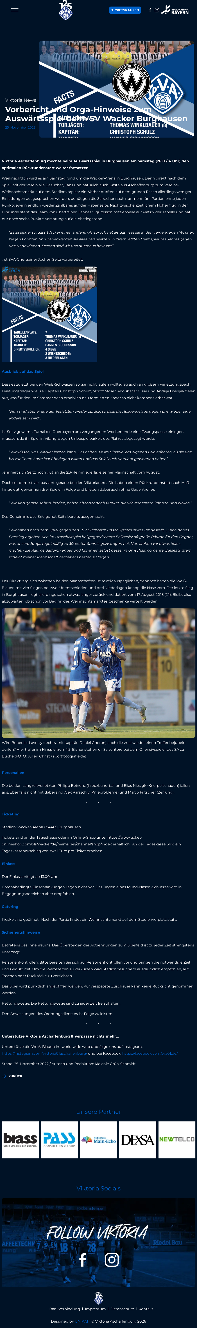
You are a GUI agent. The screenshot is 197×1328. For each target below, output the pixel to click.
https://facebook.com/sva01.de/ (150, 1053)
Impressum (95, 1309)
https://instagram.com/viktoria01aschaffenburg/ (44, 1053)
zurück (15, 1076)
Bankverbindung (64, 1309)
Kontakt (146, 1309)
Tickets (125, 10)
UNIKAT (81, 1321)
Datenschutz (122, 1309)
